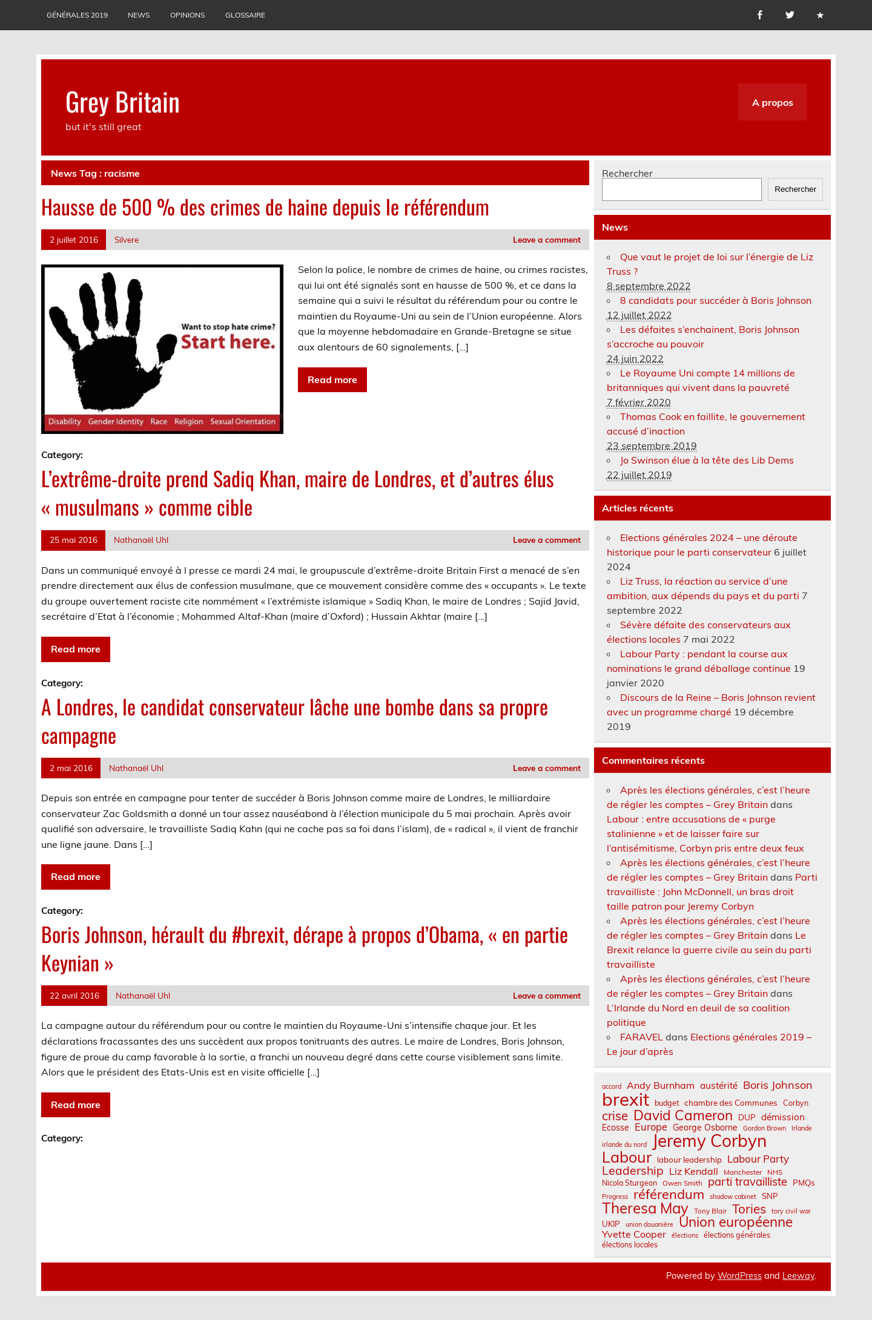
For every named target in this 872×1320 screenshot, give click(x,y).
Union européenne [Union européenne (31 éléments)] (736, 1222)
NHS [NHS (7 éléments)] (774, 1172)
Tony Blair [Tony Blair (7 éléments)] (710, 1211)
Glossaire (245, 14)
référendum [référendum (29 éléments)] (668, 1194)
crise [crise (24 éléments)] (615, 1115)
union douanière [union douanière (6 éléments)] (649, 1224)
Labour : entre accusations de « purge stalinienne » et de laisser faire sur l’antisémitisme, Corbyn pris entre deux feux (705, 833)
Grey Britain (122, 100)
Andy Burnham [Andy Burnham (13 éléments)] (661, 1085)
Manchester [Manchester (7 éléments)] (743, 1172)
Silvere (126, 239)
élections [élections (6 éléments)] (685, 1235)
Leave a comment (547, 239)
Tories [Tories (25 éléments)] (749, 1209)
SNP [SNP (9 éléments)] (770, 1196)
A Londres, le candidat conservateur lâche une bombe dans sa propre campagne (294, 720)
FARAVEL (641, 1037)
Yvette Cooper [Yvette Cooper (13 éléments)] (634, 1234)
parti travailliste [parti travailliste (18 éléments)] (747, 1182)
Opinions (187, 14)
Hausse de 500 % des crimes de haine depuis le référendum (265, 206)
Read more (332, 379)
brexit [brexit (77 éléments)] (625, 1099)
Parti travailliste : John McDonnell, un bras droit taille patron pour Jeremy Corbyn (712, 891)
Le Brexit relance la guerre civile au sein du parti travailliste (709, 949)
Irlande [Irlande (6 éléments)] (801, 1128)
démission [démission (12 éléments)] (783, 1116)
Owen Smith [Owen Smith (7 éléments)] (682, 1183)
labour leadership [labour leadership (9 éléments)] (689, 1160)
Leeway (798, 1275)
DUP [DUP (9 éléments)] (747, 1117)
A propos (772, 102)
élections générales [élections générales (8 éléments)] (737, 1234)
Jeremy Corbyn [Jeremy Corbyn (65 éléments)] (709, 1140)
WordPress (740, 1275)
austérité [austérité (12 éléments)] (719, 1085)
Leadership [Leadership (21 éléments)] (633, 1170)
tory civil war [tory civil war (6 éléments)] (791, 1211)
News (139, 14)
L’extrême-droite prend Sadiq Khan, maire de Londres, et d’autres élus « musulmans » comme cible (297, 492)
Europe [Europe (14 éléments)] (651, 1127)
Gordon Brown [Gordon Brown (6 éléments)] (764, 1128)
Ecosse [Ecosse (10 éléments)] (615, 1127)
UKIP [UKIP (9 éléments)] (611, 1224)
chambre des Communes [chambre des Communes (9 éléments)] (731, 1103)
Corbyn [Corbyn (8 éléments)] (795, 1102)
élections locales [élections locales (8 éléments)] (630, 1244)
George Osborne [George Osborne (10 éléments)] (705, 1127)
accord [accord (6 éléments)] (611, 1086)
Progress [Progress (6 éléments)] (615, 1197)
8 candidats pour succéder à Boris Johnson (715, 300)
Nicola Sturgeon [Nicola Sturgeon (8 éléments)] (629, 1182)
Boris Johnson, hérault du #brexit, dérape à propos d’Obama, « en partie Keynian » (304, 948)
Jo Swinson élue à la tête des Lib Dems (707, 460)
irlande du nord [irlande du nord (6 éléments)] (624, 1144)
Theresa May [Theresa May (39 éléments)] (645, 1208)
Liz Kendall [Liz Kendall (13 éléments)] (693, 1171)
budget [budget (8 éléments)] (667, 1102)
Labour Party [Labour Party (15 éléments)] (758, 1159)
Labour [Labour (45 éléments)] (627, 1156)
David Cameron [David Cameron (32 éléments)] (683, 1116)
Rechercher (627, 173)
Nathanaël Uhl (141, 539)
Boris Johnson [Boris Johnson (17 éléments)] (778, 1085)
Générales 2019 (77, 14)
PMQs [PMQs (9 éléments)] (804, 1183)
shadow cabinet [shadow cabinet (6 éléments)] (733, 1197)
